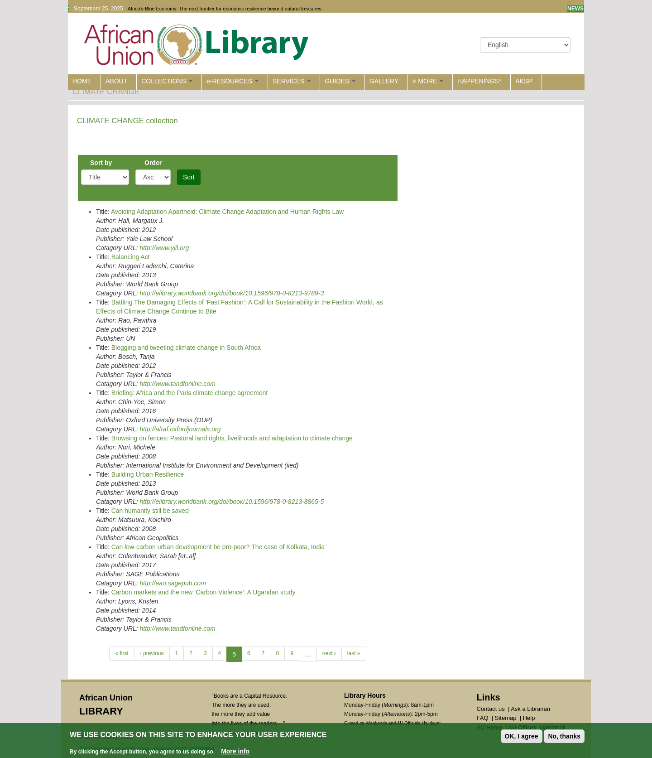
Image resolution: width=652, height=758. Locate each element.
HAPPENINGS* (479, 81)
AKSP (523, 81)
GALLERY (383, 81)
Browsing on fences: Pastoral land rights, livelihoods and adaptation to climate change (232, 438)
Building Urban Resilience (147, 474)
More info (235, 751)
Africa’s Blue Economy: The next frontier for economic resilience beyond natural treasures (224, 8)
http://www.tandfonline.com (177, 383)
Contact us (491, 708)
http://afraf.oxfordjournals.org (180, 429)
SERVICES (292, 81)
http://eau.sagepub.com (172, 583)
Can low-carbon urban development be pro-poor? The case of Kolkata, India (218, 546)
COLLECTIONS (166, 81)
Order (153, 162)
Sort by (101, 162)
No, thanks (564, 736)
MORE (427, 81)
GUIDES (340, 81)
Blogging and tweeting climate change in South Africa (186, 347)
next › (329, 653)
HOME (81, 81)
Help (529, 718)
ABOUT (116, 81)
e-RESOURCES (232, 81)
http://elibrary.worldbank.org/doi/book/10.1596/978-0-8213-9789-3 (231, 293)
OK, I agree (521, 736)
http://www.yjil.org (164, 247)
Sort (189, 177)
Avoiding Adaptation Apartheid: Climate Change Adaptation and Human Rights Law (227, 211)
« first (121, 653)
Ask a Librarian (530, 708)
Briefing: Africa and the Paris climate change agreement (189, 392)
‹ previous (152, 653)
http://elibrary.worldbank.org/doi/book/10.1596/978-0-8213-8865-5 (231, 501)
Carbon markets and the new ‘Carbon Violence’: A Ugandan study (203, 592)
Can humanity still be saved (150, 510)
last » (353, 653)
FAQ (483, 718)
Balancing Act (130, 257)
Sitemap (506, 718)
